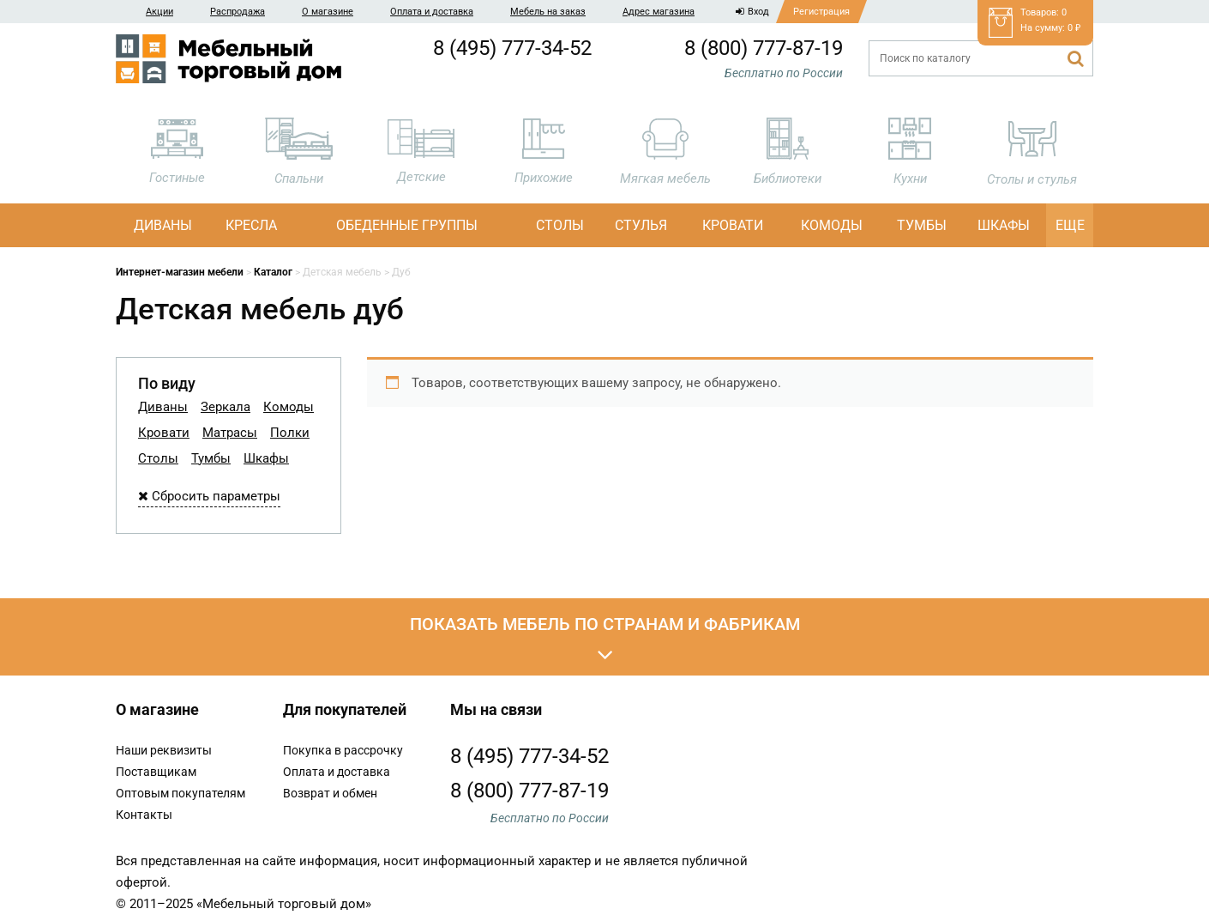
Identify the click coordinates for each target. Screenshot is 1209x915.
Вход (752, 11)
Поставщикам (156, 772)
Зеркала (225, 407)
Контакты (144, 814)
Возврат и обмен (330, 793)
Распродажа (237, 11)
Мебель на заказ (548, 11)
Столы (560, 225)
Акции (159, 11)
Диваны (163, 225)
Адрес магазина (659, 11)
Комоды (832, 225)
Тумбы (922, 225)
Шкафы (1003, 225)
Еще (1070, 225)
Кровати (732, 225)
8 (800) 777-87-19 (763, 48)
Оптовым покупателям (180, 793)
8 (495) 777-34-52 (512, 48)
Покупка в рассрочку (343, 750)
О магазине (327, 11)
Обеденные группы (407, 225)
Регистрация (821, 11)
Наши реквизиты (164, 750)
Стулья (641, 225)
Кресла (251, 225)
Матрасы (229, 432)
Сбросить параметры (209, 496)
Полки (290, 432)
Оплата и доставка (431, 11)
